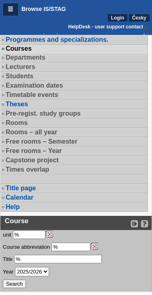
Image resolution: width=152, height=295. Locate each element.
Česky (139, 18)
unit (7, 235)
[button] (10, 9)
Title (8, 259)
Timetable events (32, 94)
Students (19, 76)
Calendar (19, 197)
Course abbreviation (26, 247)
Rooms (17, 122)
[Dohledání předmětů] (94, 247)
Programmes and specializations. (57, 39)
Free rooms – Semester (41, 141)
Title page (21, 188)
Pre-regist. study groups (43, 113)
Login (117, 18)
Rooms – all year (31, 132)
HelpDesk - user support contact (105, 27)
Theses (17, 104)
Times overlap (27, 169)
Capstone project (32, 160)
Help (13, 206)
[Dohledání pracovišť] (49, 234)
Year (8, 272)
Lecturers (20, 66)
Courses (19, 48)
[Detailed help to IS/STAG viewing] (144, 224)
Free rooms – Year (34, 150)
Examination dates (34, 85)
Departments (25, 57)
